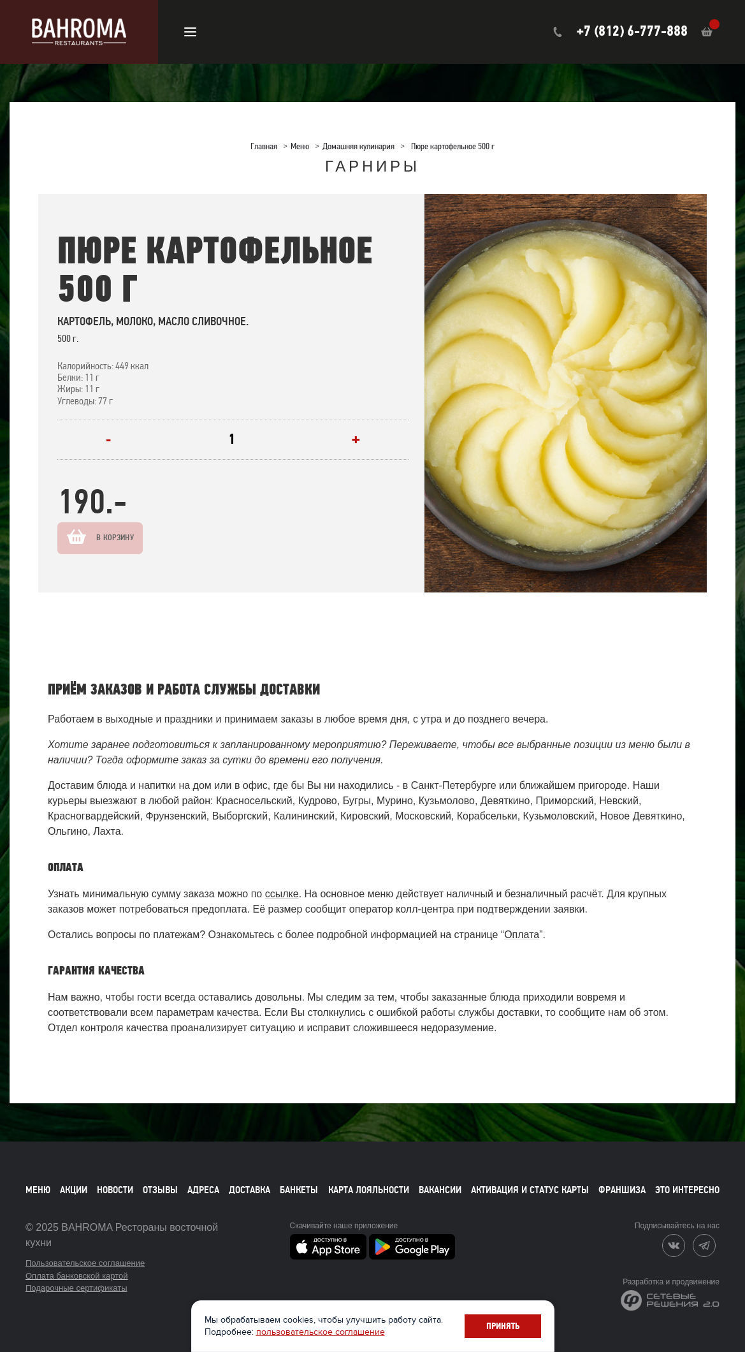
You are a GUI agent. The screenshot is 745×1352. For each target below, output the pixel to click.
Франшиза (622, 1190)
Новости (115, 1190)
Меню (37, 1190)
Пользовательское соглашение (85, 1263)
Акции (73, 1190)
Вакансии (440, 1190)
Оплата (521, 934)
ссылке (282, 893)
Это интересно (687, 1190)
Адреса (203, 1190)
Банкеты (299, 1190)
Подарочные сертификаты (76, 1288)
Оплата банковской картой (76, 1276)
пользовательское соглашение (320, 1331)
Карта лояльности (368, 1190)
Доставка (249, 1190)
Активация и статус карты (530, 1190)
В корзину (128, 538)
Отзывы (160, 1190)
